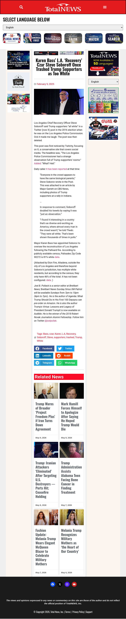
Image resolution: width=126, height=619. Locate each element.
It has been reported (56, 169)
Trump (78, 337)
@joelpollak (50, 321)
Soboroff (41, 337)
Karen (58, 334)
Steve (50, 337)
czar (51, 334)
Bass (45, 334)
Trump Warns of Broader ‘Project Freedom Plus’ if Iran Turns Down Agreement (45, 416)
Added (37, 163)
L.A (63, 334)
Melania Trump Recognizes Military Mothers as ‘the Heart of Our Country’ (71, 541)
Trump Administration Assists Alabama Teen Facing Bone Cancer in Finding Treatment (71, 477)
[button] (21, 7)
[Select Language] (63, 27)
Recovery (71, 334)
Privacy (75, 612)
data (57, 257)
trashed (70, 337)
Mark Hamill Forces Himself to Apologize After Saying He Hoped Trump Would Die (71, 416)
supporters (59, 337)
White (40, 341)
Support (89, 612)
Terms (67, 612)
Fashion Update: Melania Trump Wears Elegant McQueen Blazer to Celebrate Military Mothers (45, 547)
